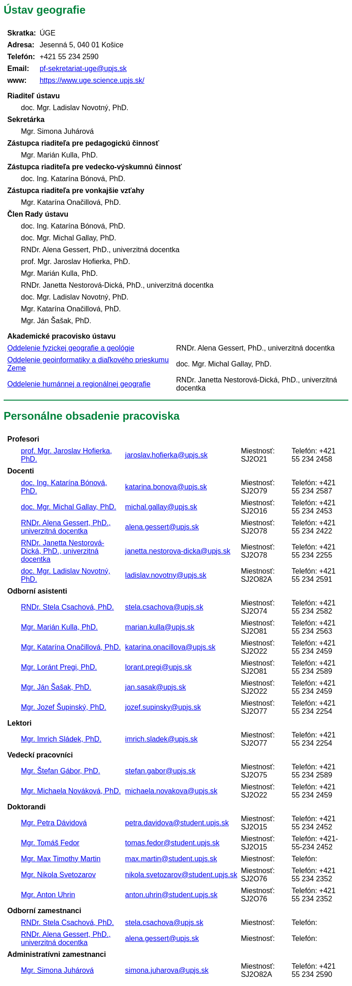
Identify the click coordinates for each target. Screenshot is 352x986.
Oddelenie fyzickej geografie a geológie (70, 348)
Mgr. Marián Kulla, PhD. (59, 627)
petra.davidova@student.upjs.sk (177, 823)
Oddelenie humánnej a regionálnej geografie (79, 384)
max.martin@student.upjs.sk (171, 859)
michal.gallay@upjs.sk (161, 507)
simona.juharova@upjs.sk (166, 970)
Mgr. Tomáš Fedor (50, 843)
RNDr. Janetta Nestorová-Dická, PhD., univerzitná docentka (62, 551)
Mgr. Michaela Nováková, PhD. (71, 791)
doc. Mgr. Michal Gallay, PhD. (68, 507)
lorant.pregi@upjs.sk (158, 667)
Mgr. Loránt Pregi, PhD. (59, 667)
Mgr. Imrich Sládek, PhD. (61, 739)
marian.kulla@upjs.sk (159, 627)
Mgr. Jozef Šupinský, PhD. (63, 707)
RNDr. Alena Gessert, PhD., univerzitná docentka (66, 527)
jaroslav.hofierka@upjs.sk (166, 455)
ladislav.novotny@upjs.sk (165, 575)
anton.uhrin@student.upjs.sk (171, 895)
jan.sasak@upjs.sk (155, 687)
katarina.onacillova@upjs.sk (170, 647)
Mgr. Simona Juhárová (57, 970)
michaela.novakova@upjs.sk (171, 791)
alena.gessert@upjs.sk (162, 527)
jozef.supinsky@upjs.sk (163, 707)
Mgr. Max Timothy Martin (61, 859)
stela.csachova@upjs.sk (164, 607)
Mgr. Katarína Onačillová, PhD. (71, 647)
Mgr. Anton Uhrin (48, 895)
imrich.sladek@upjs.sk (161, 739)
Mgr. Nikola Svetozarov (58, 875)
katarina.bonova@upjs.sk (166, 487)
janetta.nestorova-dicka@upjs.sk (177, 551)
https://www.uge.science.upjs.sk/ (92, 80)
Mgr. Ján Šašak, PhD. (56, 687)
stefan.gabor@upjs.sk (160, 771)
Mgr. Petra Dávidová (54, 823)
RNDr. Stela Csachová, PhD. (67, 607)
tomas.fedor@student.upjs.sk (172, 843)
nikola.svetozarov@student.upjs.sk (181, 875)
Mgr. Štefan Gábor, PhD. (60, 771)
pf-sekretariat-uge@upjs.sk (83, 68)
